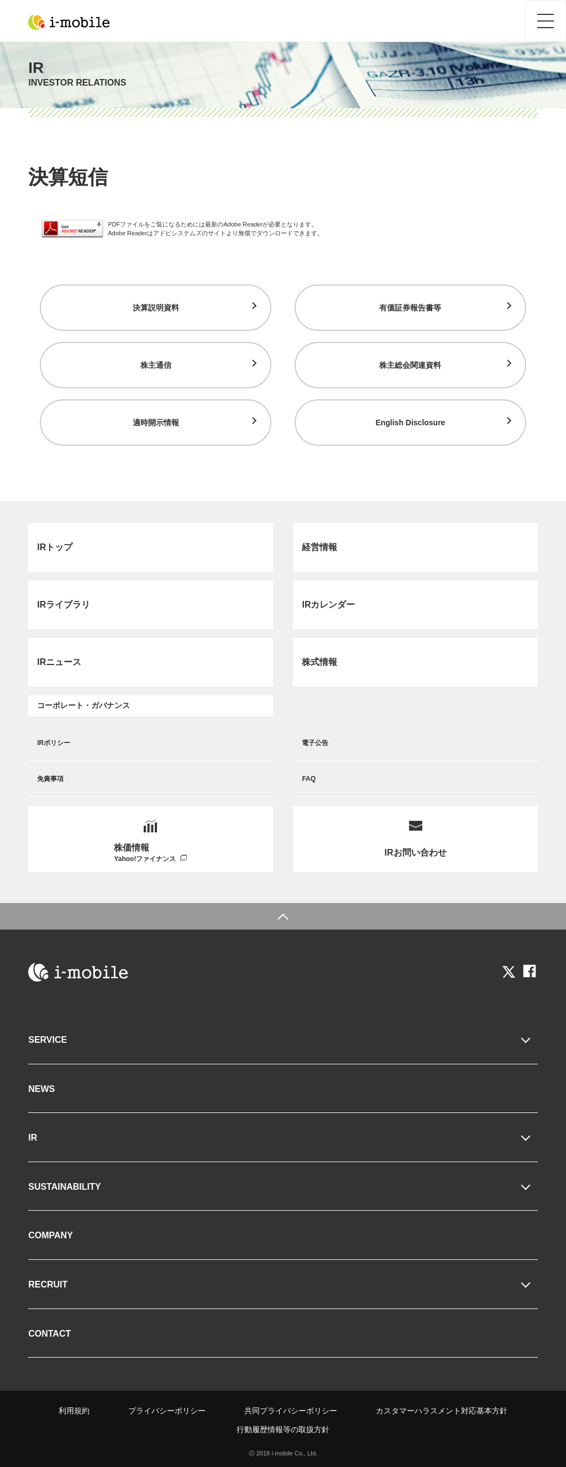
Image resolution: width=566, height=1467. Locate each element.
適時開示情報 (156, 422)
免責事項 (50, 779)
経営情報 (319, 547)
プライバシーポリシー (167, 1410)
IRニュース (59, 662)
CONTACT (49, 1333)
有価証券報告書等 (410, 307)
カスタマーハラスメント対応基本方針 (441, 1410)
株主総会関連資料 (410, 365)
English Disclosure (410, 422)
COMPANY (50, 1235)
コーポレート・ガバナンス (83, 705)
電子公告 (315, 743)
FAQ (309, 779)
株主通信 (155, 365)
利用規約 (74, 1410)
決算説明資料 (156, 307)
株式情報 (319, 662)
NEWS (41, 1089)
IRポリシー (53, 743)
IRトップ (54, 547)
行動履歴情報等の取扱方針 (283, 1429)
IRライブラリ (63, 604)
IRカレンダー (328, 604)
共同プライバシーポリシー (290, 1410)
